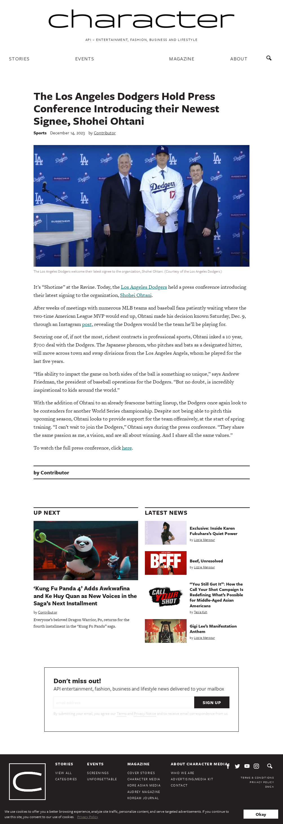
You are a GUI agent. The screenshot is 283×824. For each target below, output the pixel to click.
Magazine (181, 58)
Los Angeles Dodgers (144, 286)
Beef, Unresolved (206, 561)
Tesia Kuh (200, 612)
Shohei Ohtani (136, 295)
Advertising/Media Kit (192, 779)
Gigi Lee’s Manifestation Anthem (213, 628)
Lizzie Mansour (204, 539)
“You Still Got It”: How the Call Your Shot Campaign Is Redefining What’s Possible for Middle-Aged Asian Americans (216, 595)
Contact (179, 785)
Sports (40, 133)
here (127, 447)
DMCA (269, 786)
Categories (66, 779)
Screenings (98, 772)
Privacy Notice (145, 713)
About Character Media (199, 764)
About (238, 58)
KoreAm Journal (143, 797)
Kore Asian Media (144, 785)
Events (84, 58)
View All (63, 772)
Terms (122, 713)
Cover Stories (141, 772)
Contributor (105, 133)
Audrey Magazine (143, 791)
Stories (19, 58)
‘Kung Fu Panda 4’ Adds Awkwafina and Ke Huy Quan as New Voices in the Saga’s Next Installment (85, 596)
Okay (261, 814)
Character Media (143, 779)
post (87, 324)
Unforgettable (102, 779)
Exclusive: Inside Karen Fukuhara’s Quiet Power (213, 530)
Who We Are (182, 772)
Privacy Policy (262, 782)
